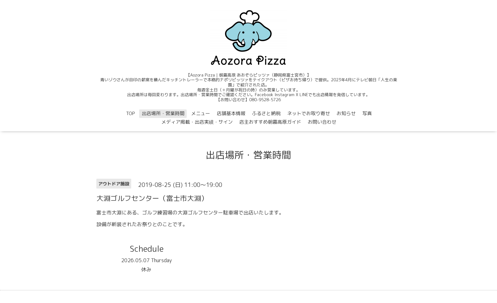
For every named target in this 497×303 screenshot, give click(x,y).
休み (146, 269)
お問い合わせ (322, 122)
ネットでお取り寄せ (308, 113)
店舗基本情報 (231, 113)
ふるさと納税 (266, 113)
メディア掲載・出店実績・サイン (197, 122)
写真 (367, 113)
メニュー (200, 113)
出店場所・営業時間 (163, 113)
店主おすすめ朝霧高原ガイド (270, 122)
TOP (130, 113)
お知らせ (346, 113)
